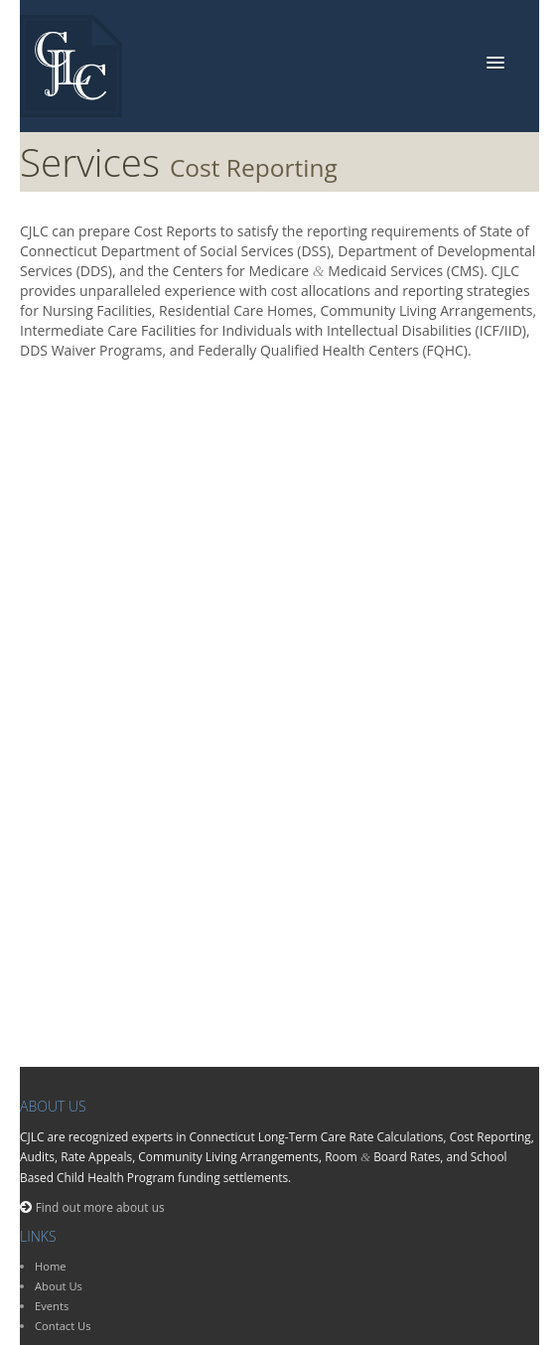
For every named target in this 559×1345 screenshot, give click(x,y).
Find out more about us (100, 1207)
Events (52, 1305)
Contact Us (63, 1325)
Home (51, 1266)
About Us (58, 1285)
